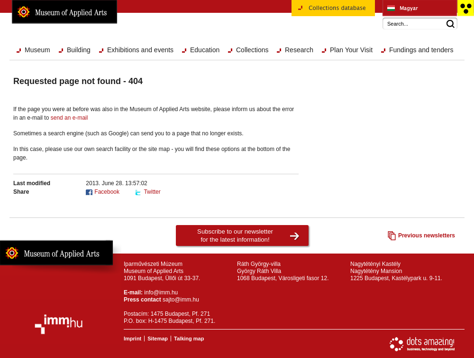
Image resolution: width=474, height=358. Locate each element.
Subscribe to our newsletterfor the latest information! (235, 235)
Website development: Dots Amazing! (422, 344)
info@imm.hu (161, 292)
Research (299, 50)
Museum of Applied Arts (64, 12)
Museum (37, 50)
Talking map (189, 338)
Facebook (106, 191)
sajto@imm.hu (181, 299)
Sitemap (157, 338)
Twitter (152, 191)
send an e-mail (69, 117)
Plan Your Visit (351, 50)
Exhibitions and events (140, 50)
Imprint (132, 338)
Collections (252, 50)
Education (204, 50)
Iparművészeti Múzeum (419, 8)
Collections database (333, 11)
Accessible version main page (465, 8)
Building (79, 50)
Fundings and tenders (421, 50)
